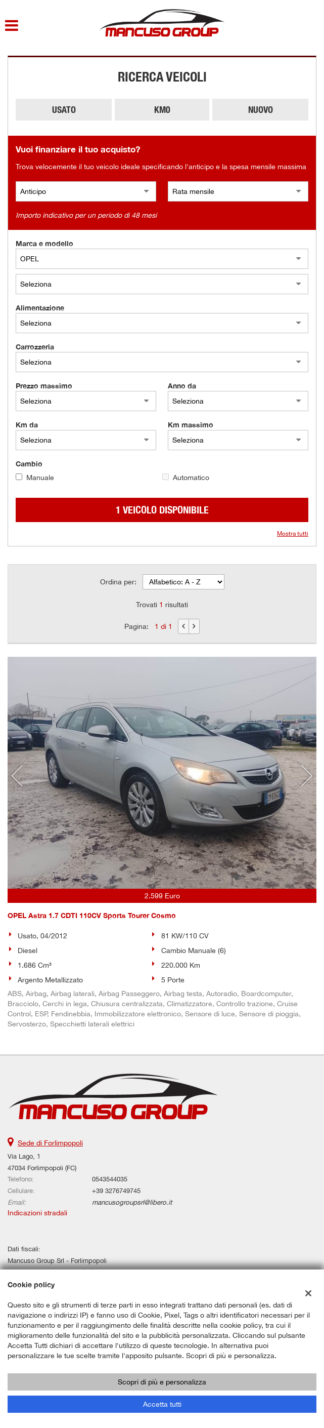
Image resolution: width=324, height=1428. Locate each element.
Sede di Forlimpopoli (50, 1143)
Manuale (40, 477)
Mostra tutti (292, 533)
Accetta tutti (162, 1404)
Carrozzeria (35, 346)
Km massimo (190, 424)
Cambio (29, 463)
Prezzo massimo (44, 385)
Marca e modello (44, 243)
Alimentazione (40, 307)
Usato (64, 109)
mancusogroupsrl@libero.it (132, 1202)
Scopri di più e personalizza (162, 1382)
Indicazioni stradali (37, 1213)
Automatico (191, 477)
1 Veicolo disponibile (162, 509)
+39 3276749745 (116, 1190)
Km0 (162, 109)
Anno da (182, 385)
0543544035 (109, 1179)
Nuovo (260, 109)
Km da (27, 424)
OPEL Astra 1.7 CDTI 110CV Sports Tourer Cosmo (92, 915)
